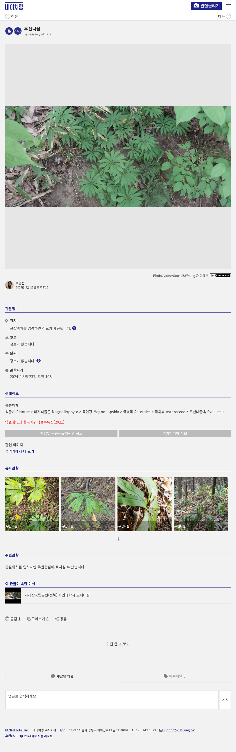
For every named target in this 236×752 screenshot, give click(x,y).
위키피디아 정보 (175, 433)
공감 (11, 618)
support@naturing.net (179, 730)
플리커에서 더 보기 (19, 451)
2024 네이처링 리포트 (36, 736)
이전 (11, 16)
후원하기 (11, 735)
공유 (61, 618)
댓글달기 (62, 676)
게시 (225, 699)
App (62, 730)
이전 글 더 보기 (118, 643)
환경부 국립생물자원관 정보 (61, 433)
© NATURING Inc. (17, 730)
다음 (224, 16)
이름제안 (175, 676)
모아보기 (36, 618)
